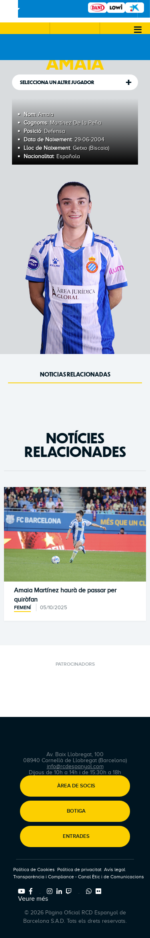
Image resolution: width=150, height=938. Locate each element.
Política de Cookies (34, 869)
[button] (25, 28)
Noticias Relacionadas (75, 374)
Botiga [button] (76, 811)
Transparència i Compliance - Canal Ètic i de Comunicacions (78, 877)
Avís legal (114, 869)
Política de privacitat (79, 869)
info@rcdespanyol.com (75, 766)
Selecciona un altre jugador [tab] (57, 82)
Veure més (33, 898)
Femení (22, 607)
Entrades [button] (76, 836)
